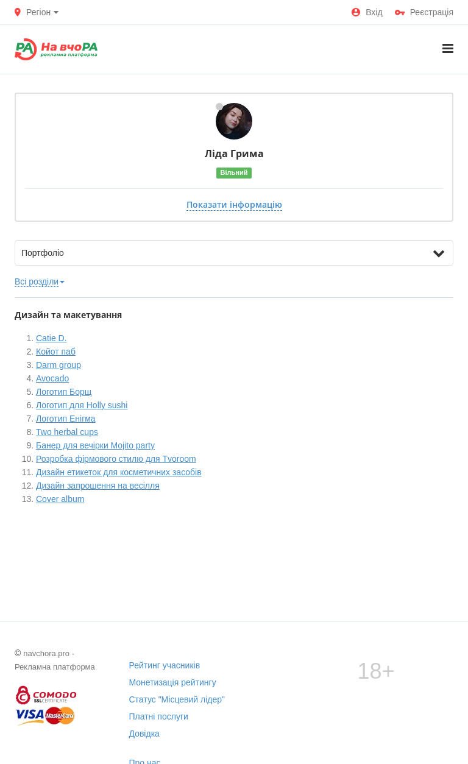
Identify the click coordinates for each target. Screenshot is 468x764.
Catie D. (51, 338)
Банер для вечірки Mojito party (95, 445)
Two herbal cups (67, 432)
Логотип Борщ (63, 392)
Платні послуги (158, 716)
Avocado (52, 378)
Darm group (58, 365)
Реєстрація (424, 12)
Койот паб (56, 351)
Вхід (367, 12)
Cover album (60, 499)
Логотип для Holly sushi (81, 405)
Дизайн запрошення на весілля (98, 485)
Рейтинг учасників (164, 665)
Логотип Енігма (66, 418)
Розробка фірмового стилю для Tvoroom (116, 459)
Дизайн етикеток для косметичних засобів (119, 472)
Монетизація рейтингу (172, 682)
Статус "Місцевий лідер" (177, 699)
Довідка (144, 733)
